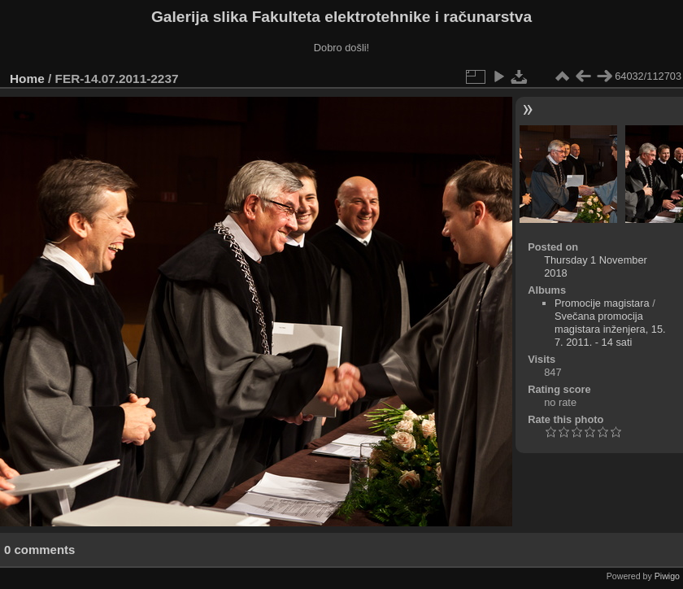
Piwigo (667, 576)
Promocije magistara (602, 303)
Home (27, 78)
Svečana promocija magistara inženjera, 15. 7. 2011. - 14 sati (610, 329)
